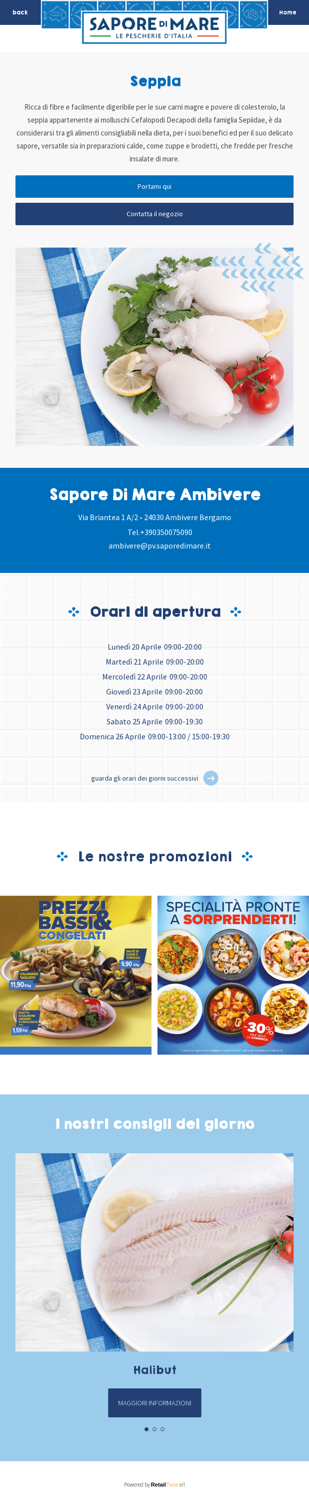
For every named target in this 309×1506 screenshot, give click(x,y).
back (20, 12)
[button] (210, 778)
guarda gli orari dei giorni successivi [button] (144, 778)
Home (288, 12)
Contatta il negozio (155, 213)
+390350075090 (166, 532)
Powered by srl (154, 1484)
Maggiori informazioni (154, 1402)
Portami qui (154, 186)
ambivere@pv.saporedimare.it (160, 545)
